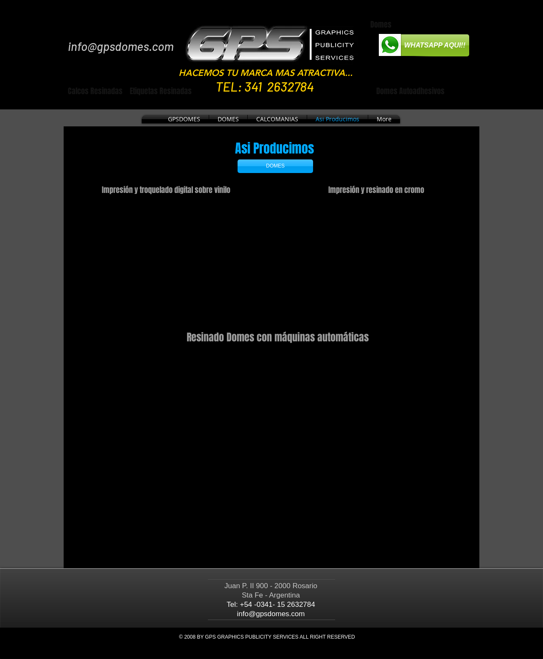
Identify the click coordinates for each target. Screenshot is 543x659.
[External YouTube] (178, 261)
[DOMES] (275, 166)
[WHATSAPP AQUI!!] (429, 45)
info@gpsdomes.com (121, 46)
